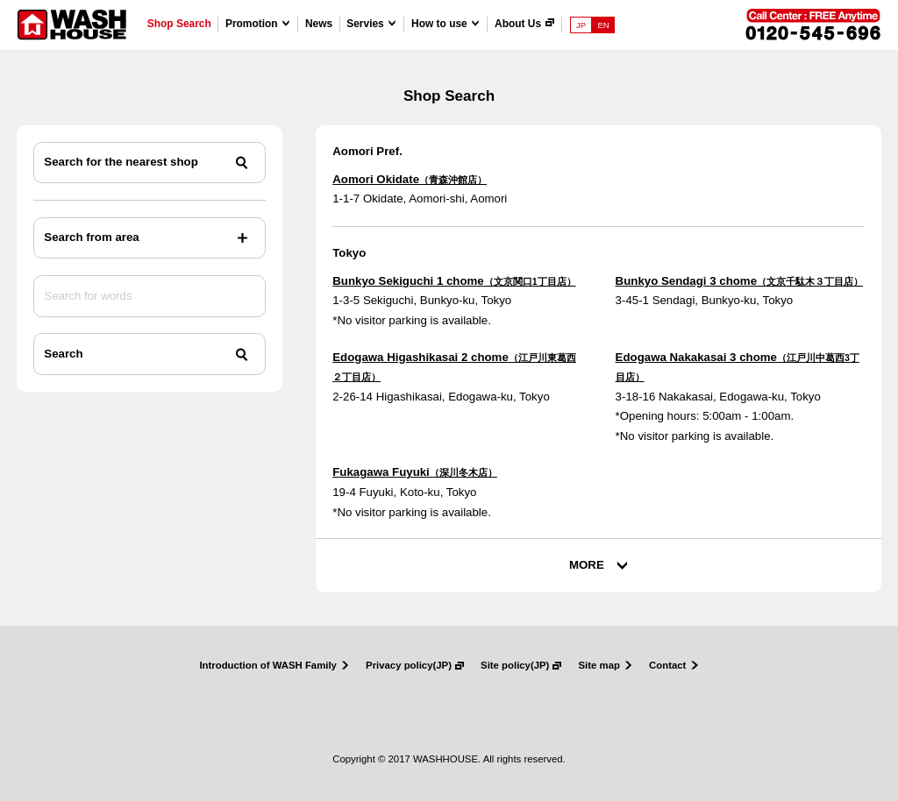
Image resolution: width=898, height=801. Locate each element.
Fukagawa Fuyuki (414, 471)
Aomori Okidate (409, 179)
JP (581, 25)
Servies (364, 24)
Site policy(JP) (515, 665)
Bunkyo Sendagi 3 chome (739, 280)
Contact (667, 665)
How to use (439, 24)
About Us (518, 24)
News (318, 24)
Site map (599, 665)
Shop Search (179, 24)
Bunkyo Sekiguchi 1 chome (453, 280)
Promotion (251, 24)
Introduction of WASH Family (268, 665)
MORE (586, 564)
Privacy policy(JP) (409, 665)
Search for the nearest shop (120, 161)
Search (63, 353)
